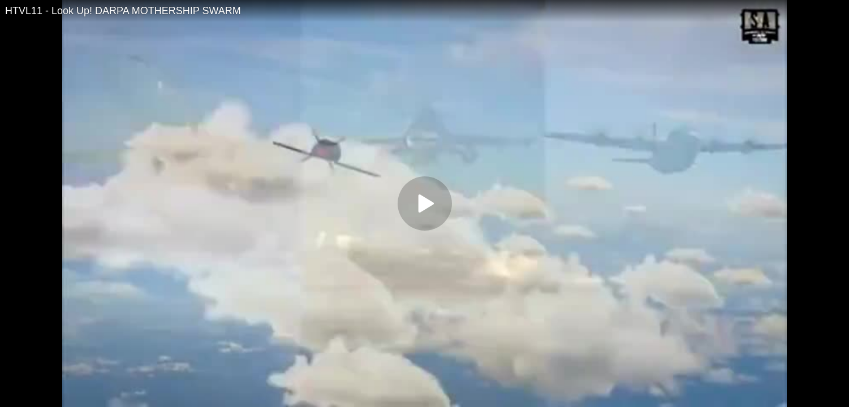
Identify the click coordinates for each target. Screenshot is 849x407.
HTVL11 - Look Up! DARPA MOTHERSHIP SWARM (123, 10)
